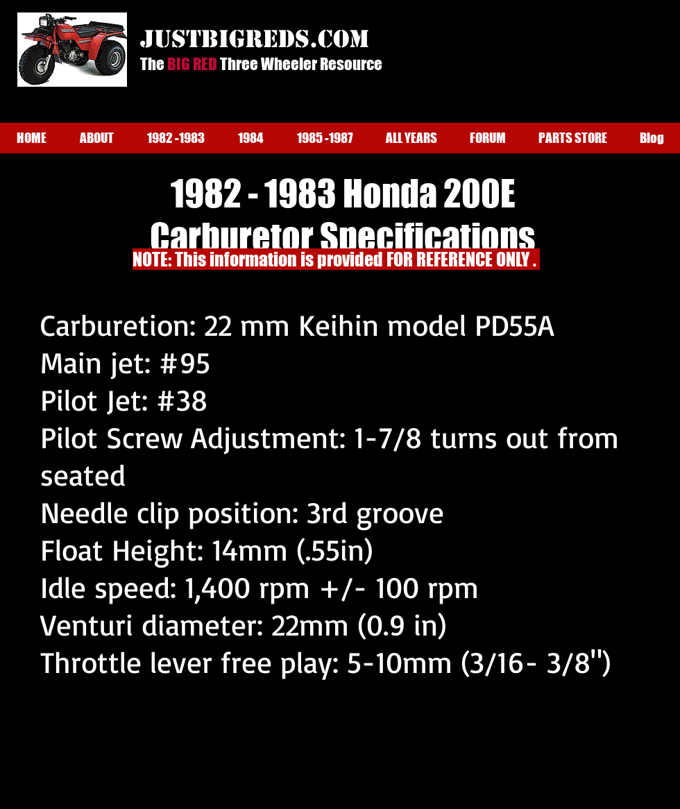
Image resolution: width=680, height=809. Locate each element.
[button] (96, 138)
